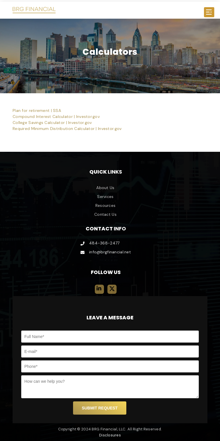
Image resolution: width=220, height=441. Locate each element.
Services (105, 196)
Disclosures (110, 435)
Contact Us (105, 214)
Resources (105, 205)
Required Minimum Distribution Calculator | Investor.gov (67, 128)
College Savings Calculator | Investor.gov (52, 122)
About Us (105, 187)
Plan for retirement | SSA (37, 110)
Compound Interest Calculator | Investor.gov (56, 116)
